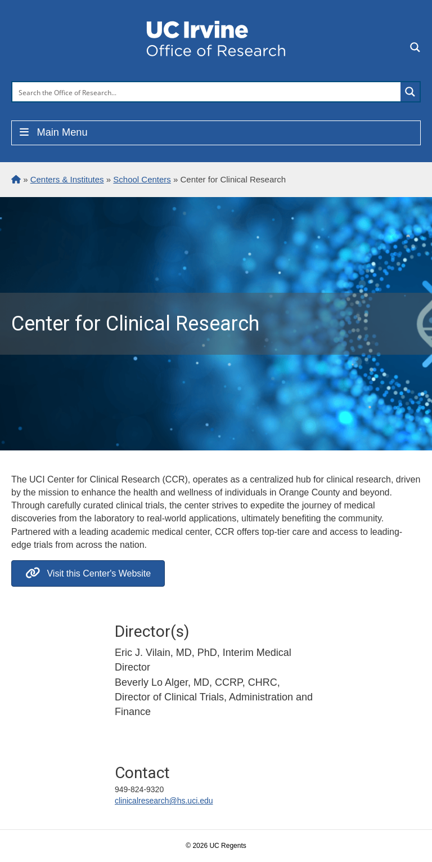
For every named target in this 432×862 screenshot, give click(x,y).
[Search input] (207, 92)
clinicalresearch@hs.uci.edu (164, 800)
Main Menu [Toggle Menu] (52, 132)
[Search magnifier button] (410, 91)
